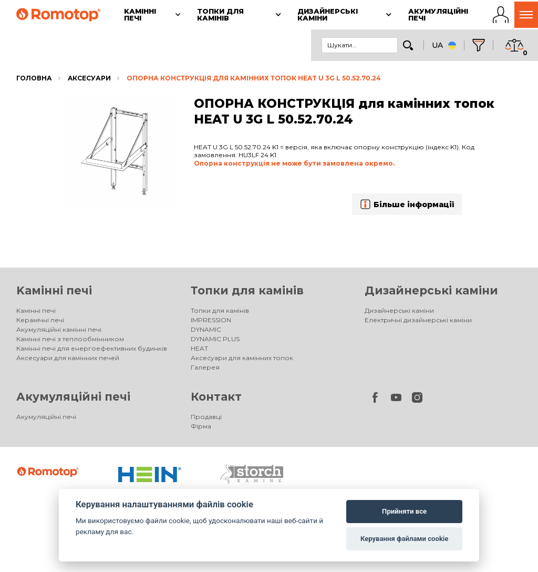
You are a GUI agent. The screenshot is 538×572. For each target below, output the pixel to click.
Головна (34, 78)
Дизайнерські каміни (431, 290)
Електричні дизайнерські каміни (418, 320)
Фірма (201, 426)
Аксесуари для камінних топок (242, 358)
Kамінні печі (54, 290)
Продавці (206, 417)
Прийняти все (404, 511)
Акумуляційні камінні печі (58, 329)
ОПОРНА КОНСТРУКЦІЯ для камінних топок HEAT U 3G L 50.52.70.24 (254, 78)
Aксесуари (89, 78)
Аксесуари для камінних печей (67, 358)
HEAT (199, 348)
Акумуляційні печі (73, 396)
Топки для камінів (247, 290)
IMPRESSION (211, 320)
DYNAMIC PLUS (215, 339)
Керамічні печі (40, 320)
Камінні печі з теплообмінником (70, 339)
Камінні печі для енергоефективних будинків (91, 348)
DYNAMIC (206, 329)
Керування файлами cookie (404, 539)
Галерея (205, 367)
